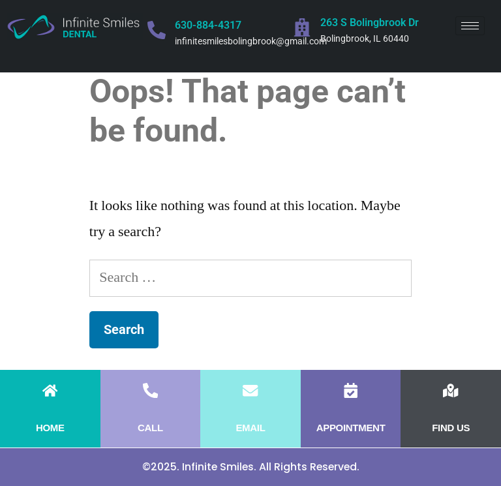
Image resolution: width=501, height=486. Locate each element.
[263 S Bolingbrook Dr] (302, 27)
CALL (150, 427)
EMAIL (250, 427)
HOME (50, 427)
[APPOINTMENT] (350, 390)
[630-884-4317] (156, 30)
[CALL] (150, 390)
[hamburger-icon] (470, 25)
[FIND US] (451, 390)
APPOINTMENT (351, 427)
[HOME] (49, 390)
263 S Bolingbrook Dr (369, 22)
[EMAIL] (250, 390)
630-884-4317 (208, 25)
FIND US (451, 427)
